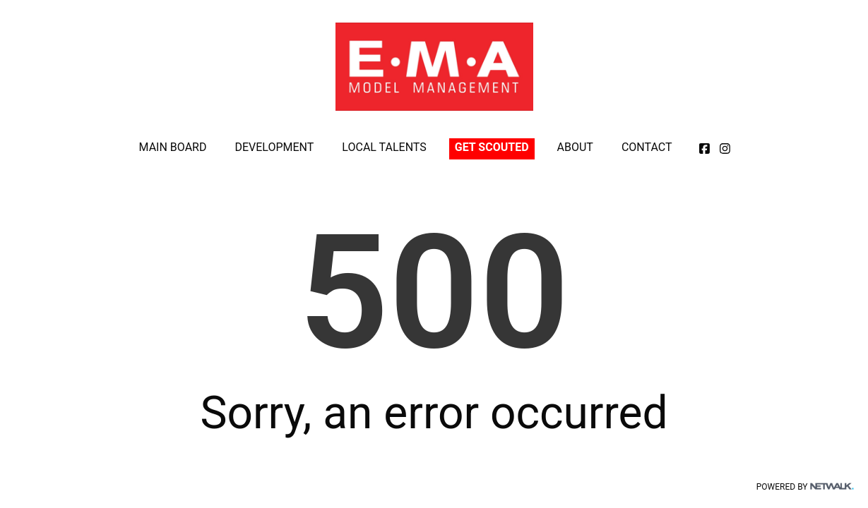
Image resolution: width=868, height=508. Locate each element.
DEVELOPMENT (274, 147)
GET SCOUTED (492, 147)
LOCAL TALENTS (384, 147)
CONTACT (647, 147)
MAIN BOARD (173, 147)
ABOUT (575, 147)
